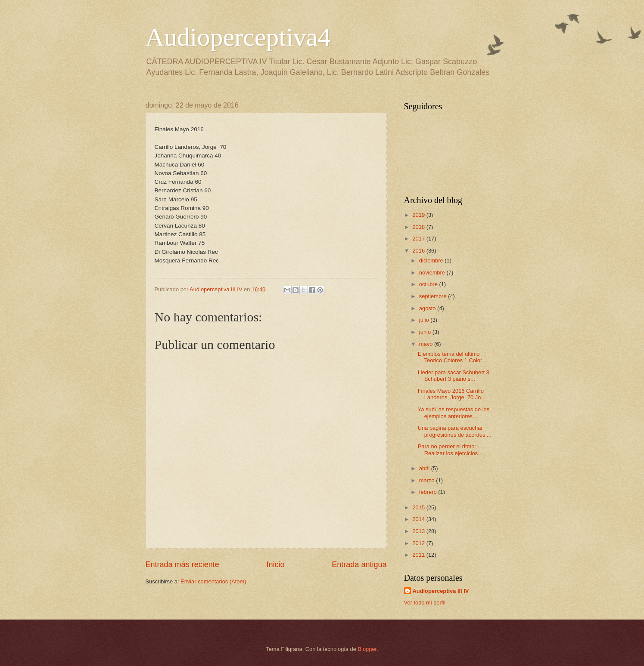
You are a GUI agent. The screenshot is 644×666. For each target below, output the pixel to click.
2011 (419, 555)
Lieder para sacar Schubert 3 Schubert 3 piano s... (453, 375)
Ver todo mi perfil (425, 602)
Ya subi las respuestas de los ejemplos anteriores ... (454, 412)
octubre (429, 284)
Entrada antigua (359, 564)
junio (425, 332)
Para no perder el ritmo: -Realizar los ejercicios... (450, 449)
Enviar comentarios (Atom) (213, 581)
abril (425, 468)
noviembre (433, 272)
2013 (419, 531)
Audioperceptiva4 (238, 37)
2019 (419, 215)
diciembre (432, 260)
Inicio (275, 564)
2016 (419, 250)
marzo (427, 480)
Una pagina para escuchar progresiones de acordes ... (455, 431)
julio (424, 320)
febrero (428, 492)
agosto (428, 308)
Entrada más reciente (182, 564)
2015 (419, 507)
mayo (426, 344)
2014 (419, 519)
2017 (419, 238)
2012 (419, 543)
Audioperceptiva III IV (441, 591)
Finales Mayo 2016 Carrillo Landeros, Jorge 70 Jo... (451, 394)
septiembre (433, 296)
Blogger (367, 649)
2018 (419, 227)
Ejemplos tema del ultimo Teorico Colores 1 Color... (452, 357)
